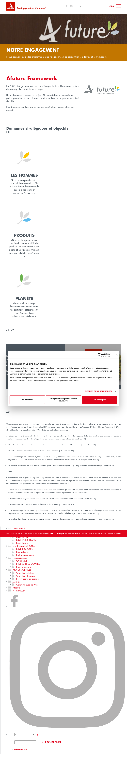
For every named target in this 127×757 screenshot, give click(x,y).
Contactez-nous (19, 749)
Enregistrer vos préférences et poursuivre (63, 399)
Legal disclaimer (82, 533)
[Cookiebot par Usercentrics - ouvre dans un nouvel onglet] (100, 355)
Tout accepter (100, 400)
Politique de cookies (114, 533)
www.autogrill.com (45, 533)
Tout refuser (27, 400)
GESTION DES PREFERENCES (98, 391)
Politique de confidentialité (97, 533)
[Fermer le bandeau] (116, 355)
